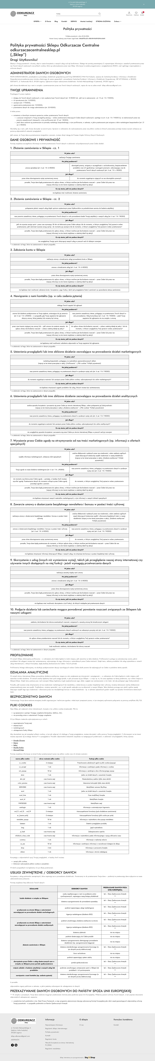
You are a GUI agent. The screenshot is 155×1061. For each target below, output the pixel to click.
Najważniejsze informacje (54, 1025)
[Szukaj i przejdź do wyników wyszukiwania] (99, 13)
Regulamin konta (50, 1039)
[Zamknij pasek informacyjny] (144, 4)
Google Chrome (19, 740)
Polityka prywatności (52, 1032)
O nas (81, 1025)
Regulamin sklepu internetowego (56, 1028)
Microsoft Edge (18, 750)
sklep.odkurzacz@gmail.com (20, 1036)
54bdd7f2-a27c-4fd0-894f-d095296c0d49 (92, 38)
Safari (15, 745)
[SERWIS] (74, 21)
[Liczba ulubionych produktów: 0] (136, 14)
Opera (15, 743)
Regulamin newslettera (52, 1049)
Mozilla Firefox (18, 748)
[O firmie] (48, 21)
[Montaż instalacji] (86, 21)
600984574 (15, 1040)
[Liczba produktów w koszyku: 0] (142, 14)
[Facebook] (12, 1045)
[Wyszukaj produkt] (78, 14)
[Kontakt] (64, 21)
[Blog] (56, 21)
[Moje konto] (129, 14)
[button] (37, 21)
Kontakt (47, 1036)
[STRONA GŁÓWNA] (103, 21)
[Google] (16, 1045)
